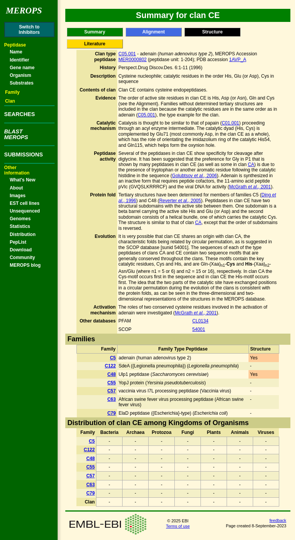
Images (17, 195)
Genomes (20, 218)
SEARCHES (19, 114)
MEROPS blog (25, 265)
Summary (94, 32)
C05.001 (127, 53)
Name (16, 52)
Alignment (153, 32)
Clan (10, 101)
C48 (111, 374)
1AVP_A (237, 59)
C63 (111, 399)
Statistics (20, 226)
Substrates (21, 83)
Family (12, 92)
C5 (113, 358)
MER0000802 (132, 59)
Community (22, 257)
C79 (111, 413)
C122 (110, 366)
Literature (94, 44)
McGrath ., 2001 (250, 186)
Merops (24, 10)
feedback (277, 520)
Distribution (22, 234)
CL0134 (200, 321)
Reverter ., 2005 (180, 200)
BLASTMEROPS (16, 134)
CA (251, 164)
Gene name (22, 67)
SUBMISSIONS (23, 154)
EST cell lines (24, 203)
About (16, 188)
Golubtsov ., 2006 (194, 175)
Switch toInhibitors (29, 29)
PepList (18, 242)
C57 (111, 391)
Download (20, 250)
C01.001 (230, 123)
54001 (198, 329)
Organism (20, 75)
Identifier (19, 60)
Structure (212, 32)
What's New (22, 180)
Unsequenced (25, 211)
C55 (111, 382)
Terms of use (178, 526)
